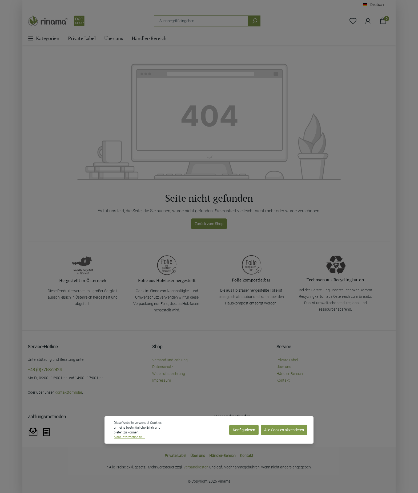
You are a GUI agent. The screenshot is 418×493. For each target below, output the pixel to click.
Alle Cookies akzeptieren (284, 430)
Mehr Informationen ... (129, 437)
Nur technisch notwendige (202, 430)
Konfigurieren (244, 430)
